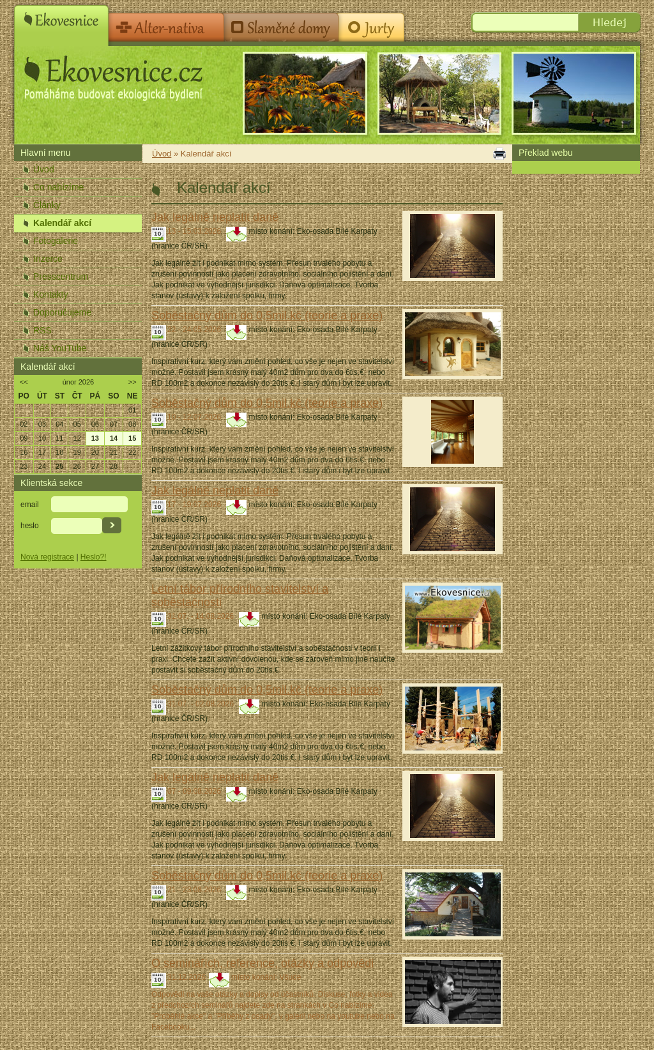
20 (95, 452)
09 (23, 438)
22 (132, 452)
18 (59, 452)
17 (42, 452)
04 (59, 424)
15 (132, 438)
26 (77, 466)
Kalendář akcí (62, 223)
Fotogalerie (55, 241)
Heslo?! (93, 556)
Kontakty (50, 294)
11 (59, 438)
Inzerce (48, 259)
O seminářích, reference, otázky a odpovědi (262, 963)
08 (132, 424)
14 (114, 438)
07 (114, 424)
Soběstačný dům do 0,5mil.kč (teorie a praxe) (267, 315)
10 (42, 438)
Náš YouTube (60, 348)
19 (77, 452)
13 (95, 438)
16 (23, 452)
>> (132, 382)
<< (24, 382)
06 (95, 424)
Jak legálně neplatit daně (214, 217)
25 (59, 466)
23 (23, 466)
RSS (42, 330)
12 (77, 438)
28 (114, 466)
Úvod (43, 169)
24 (42, 466)
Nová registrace (47, 556)
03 (42, 424)
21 (114, 452)
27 (95, 466)
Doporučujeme (62, 312)
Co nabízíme (58, 187)
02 (23, 424)
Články (47, 205)
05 (77, 424)
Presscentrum (60, 276)
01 (132, 410)
